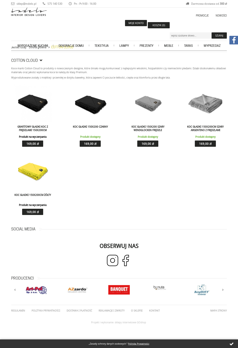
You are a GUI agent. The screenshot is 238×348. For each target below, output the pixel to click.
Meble (168, 37)
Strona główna (37, 47)
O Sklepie (137, 310)
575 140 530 (54, 4)
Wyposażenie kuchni (32, 37)
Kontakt (154, 310)
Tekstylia (102, 37)
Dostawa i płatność (79, 310)
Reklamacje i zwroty (112, 310)
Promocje (202, 15)
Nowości (221, 15)
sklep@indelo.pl (26, 4)
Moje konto (131, 25)
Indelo (41, 20)
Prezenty (146, 37)
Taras (188, 37)
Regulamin (18, 310)
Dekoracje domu (71, 37)
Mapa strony (218, 310)
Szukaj (219, 25)
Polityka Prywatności (138, 343)
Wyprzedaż (212, 37)
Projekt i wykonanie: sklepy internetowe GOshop (118, 322)
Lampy (124, 37)
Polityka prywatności (46, 310)
